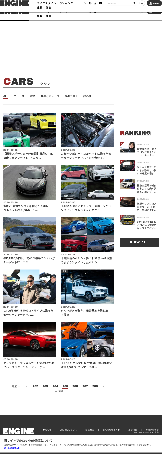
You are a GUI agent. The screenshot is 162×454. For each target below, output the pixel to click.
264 (55, 394)
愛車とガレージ (50, 96)
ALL (5, 96)
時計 (51, 7)
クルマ (41, 7)
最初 (15, 394)
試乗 (32, 96)
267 (85, 394)
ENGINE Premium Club (146, 434)
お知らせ (47, 431)
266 (75, 394)
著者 (48, 15)
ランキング (66, 11)
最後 (59, 399)
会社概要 (89, 431)
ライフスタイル (46, 11)
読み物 (87, 96)
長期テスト (71, 96)
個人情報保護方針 (12, 448)
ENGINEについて (68, 431)
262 (35, 394)
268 (95, 394)
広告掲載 (132, 431)
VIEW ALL (139, 242)
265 (65, 394)
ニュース (19, 96)
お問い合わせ (152, 431)
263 (45, 394)
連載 (39, 15)
